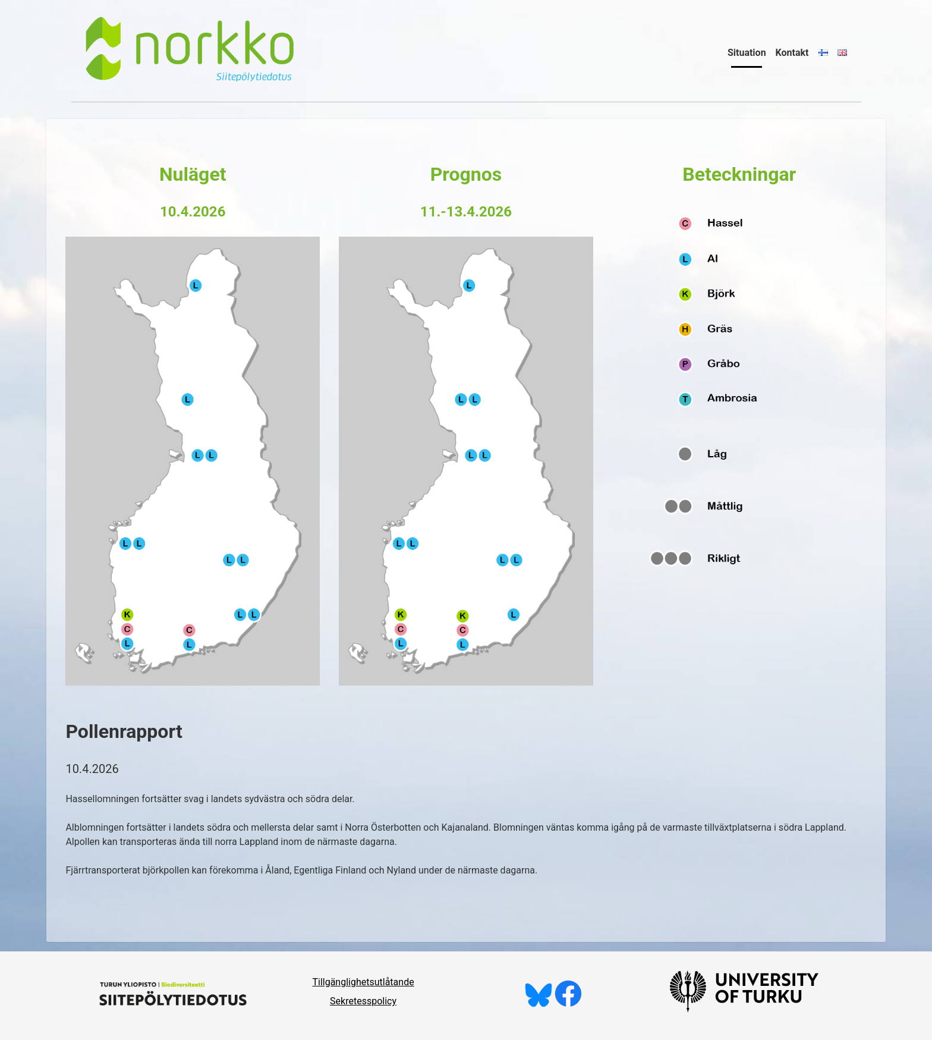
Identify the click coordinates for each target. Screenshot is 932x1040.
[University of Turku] (744, 1008)
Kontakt (792, 52)
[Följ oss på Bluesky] (538, 1004)
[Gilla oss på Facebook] (568, 1004)
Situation (747, 52)
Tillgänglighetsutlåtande (363, 982)
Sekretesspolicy (363, 1001)
